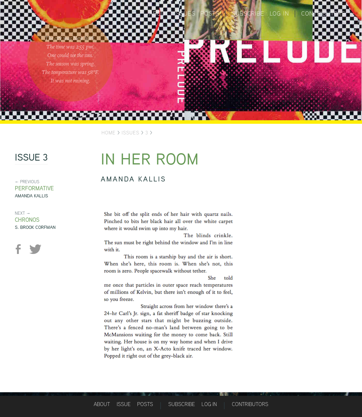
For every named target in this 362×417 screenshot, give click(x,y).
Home (108, 132)
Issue (123, 404)
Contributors (323, 13)
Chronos (27, 220)
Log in (279, 13)
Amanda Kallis (31, 195)
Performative (34, 188)
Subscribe (248, 13)
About (159, 13)
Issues (184, 13)
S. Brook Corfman (35, 227)
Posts (209, 13)
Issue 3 (31, 158)
